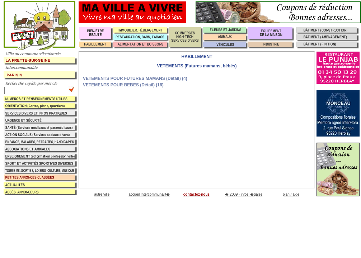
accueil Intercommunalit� (149, 194)
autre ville (101, 194)
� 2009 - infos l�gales (243, 194)
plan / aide (291, 194)
